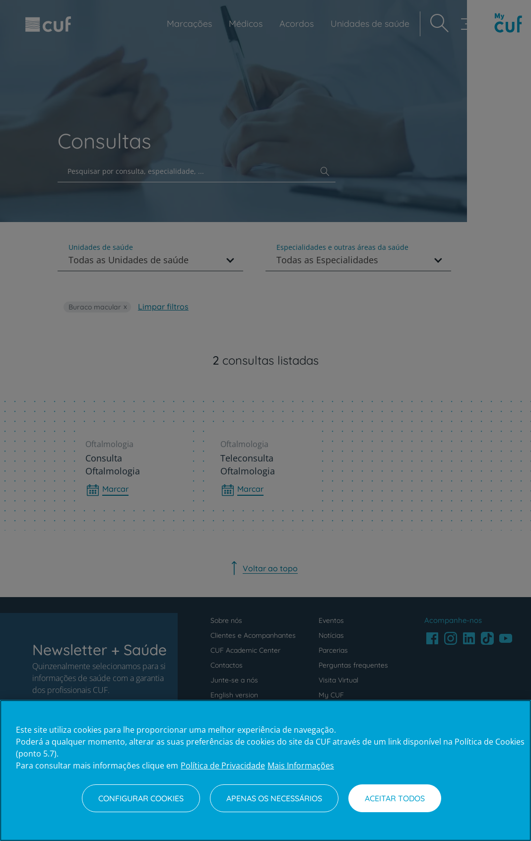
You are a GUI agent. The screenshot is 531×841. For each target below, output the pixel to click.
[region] (265, 770)
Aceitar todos (395, 798)
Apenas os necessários (274, 798)
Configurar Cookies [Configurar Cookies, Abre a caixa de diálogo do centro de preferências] (141, 798)
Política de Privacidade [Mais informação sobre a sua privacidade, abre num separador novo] (223, 765)
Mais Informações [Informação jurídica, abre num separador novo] (300, 765)
